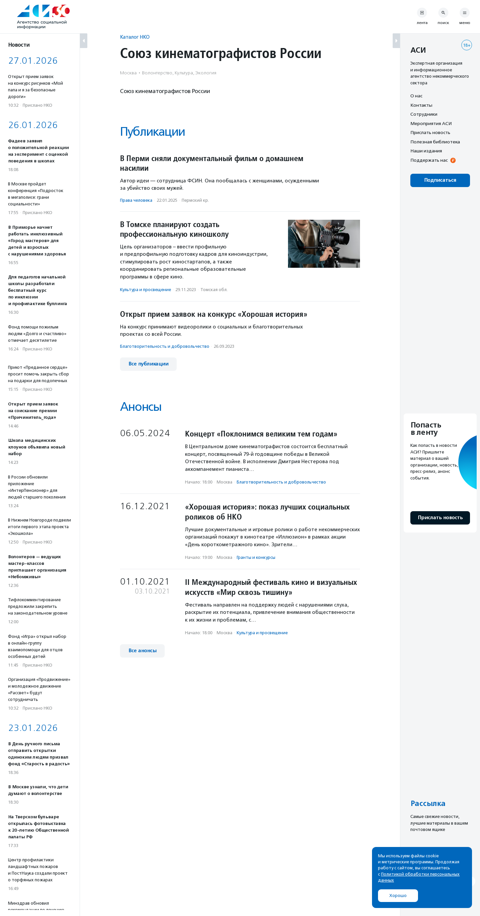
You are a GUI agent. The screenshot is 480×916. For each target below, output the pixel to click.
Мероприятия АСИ (431, 123)
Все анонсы (142, 651)
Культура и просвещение (145, 289)
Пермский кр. (195, 200)
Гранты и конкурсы (256, 557)
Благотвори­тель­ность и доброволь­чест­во (164, 346)
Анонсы (140, 406)
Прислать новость (430, 132)
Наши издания (426, 150)
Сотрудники (423, 114)
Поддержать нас (429, 160)
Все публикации (148, 364)
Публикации (152, 131)
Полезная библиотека (435, 141)
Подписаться (440, 180)
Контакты (421, 105)
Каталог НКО (135, 37)
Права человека (136, 200)
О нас (416, 95)
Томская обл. (214, 289)
